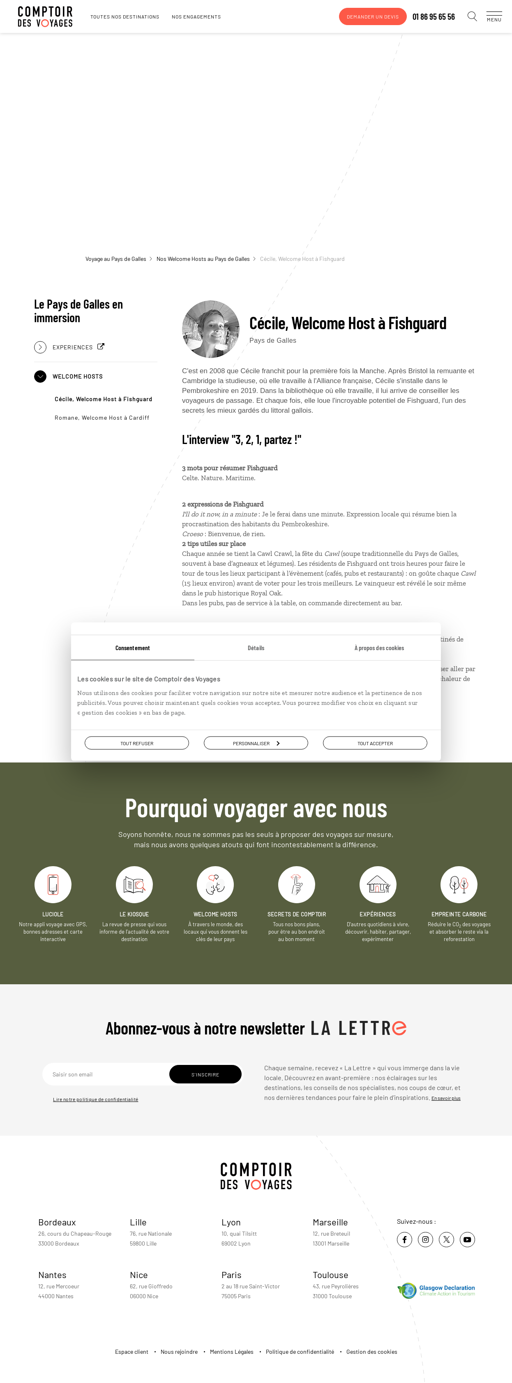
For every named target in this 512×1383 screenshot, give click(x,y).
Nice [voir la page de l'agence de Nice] (139, 1274)
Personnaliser (256, 743)
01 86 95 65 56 (425, 16)
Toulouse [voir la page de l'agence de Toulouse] (330, 1274)
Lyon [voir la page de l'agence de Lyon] (231, 1221)
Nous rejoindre (179, 1351)
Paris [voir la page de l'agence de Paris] (231, 1274)
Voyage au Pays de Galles (118, 258)
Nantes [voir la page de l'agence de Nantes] (52, 1274)
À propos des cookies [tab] (379, 647)
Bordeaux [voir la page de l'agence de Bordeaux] (57, 1221)
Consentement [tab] (132, 647)
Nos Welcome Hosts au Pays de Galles (206, 258)
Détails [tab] (256, 647)
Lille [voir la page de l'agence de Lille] (138, 1221)
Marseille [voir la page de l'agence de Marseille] (330, 1221)
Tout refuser (136, 743)
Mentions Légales (232, 1351)
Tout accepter (375, 743)
